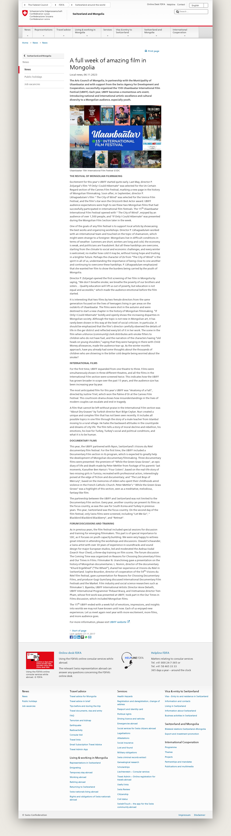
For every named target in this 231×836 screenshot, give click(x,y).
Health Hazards (124, 696)
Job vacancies (28, 706)
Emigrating (75, 767)
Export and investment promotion (182, 734)
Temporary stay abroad (81, 772)
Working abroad (78, 777)
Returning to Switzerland (82, 787)
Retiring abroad (77, 782)
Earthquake (75, 725)
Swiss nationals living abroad (84, 792)
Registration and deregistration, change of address (138, 703)
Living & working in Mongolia (87, 32)
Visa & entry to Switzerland (128, 32)
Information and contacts (177, 701)
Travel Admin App (79, 749)
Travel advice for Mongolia (83, 696)
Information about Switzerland (180, 711)
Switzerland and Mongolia (156, 32)
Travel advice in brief (80, 701)
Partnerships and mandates (178, 762)
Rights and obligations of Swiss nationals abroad (90, 798)
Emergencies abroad (127, 724)
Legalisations (123, 733)
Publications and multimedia (179, 766)
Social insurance (125, 743)
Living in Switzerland (175, 706)
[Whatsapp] (86, 636)
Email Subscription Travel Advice (86, 745)
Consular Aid (76, 735)
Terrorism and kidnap (80, 720)
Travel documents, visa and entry (86, 711)
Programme (171, 747)
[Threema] (83, 636)
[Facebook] (71, 636)
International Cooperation (185, 32)
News (27, 32)
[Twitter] (75, 636)
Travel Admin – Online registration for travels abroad (136, 778)
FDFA (61, 5)
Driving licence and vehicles (131, 719)
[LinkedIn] (79, 636)
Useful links (123, 785)
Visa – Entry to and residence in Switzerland (186, 696)
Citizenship (122, 794)
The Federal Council (38, 5)
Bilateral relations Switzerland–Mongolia (185, 729)
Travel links (75, 740)
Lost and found (125, 748)
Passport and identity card (130, 709)
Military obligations (127, 753)
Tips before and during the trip (85, 706)
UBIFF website (120, 622)
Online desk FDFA (70, 652)
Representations (43, 32)
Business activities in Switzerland (181, 716)
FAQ (72, 716)
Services (107, 32)
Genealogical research (128, 762)
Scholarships (123, 767)
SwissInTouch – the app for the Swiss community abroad (135, 805)
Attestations (123, 738)
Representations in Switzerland (85, 763)
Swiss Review (123, 789)
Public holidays (29, 701)
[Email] (89, 636)
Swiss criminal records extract (131, 757)
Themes (169, 752)
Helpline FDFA (160, 652)
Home (25, 43)
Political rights (124, 714)
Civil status (122, 799)
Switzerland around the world (90, 5)
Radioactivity (76, 730)
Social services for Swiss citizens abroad (136, 728)
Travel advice (64, 32)
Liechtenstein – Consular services (133, 772)
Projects (169, 757)
